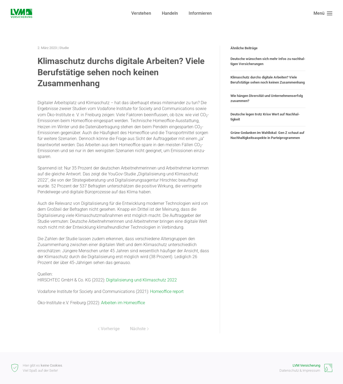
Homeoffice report (167, 291)
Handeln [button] (170, 13)
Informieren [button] (200, 13)
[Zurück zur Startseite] (21, 13)
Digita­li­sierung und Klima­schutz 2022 (141, 280)
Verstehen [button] (141, 13)
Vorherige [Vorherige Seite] (109, 328)
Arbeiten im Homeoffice (123, 302)
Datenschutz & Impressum (299, 370)
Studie (64, 48)
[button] (323, 13)
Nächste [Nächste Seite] (139, 328)
